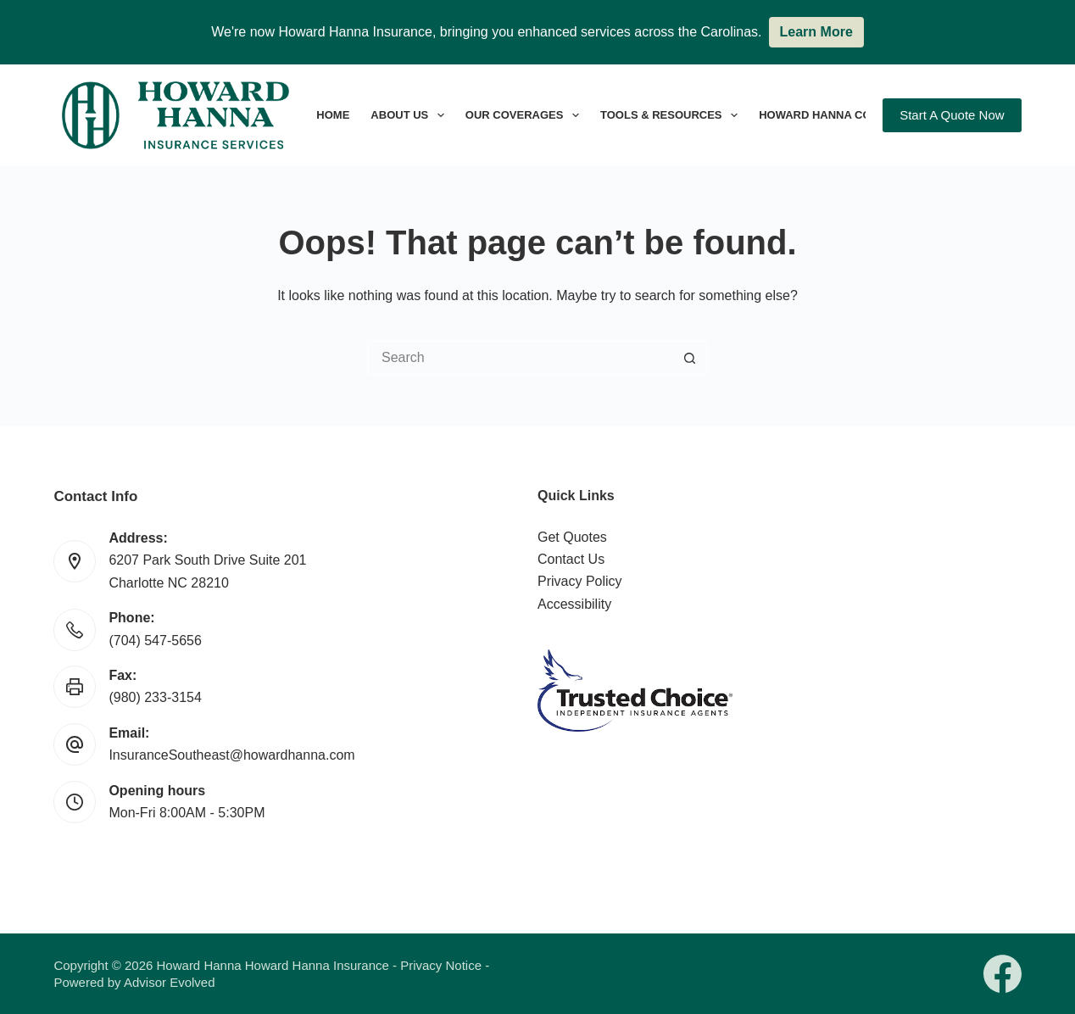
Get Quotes (572, 537)
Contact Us (571, 559)
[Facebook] (1002, 974)
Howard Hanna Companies (851, 115)
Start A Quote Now (952, 115)
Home (332, 115)
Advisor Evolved (169, 982)
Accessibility (574, 604)
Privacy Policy (580, 581)
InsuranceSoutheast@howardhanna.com (231, 755)
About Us (410, 115)
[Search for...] (520, 358)
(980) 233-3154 (155, 697)
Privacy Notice (441, 965)
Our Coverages (525, 115)
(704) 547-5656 (155, 640)
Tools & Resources (672, 115)
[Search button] (690, 358)
